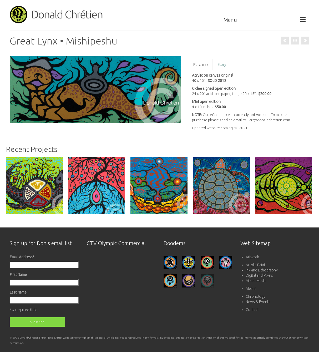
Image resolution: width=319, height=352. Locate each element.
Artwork (252, 257)
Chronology (255, 296)
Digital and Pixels (259, 275)
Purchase (201, 64)
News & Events (258, 302)
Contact (252, 310)
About (251, 288)
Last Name (18, 292)
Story (221, 64)
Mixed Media (256, 281)
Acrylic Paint (255, 265)
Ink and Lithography (262, 270)
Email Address (22, 257)
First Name (18, 274)
